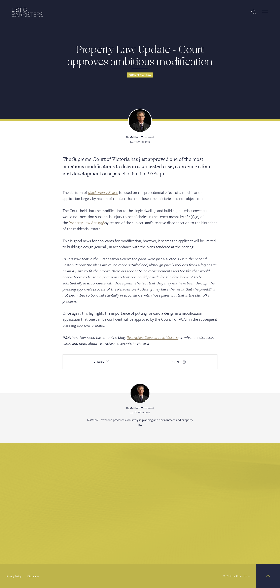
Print (179, 362)
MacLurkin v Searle (103, 192)
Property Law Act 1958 (87, 222)
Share (101, 362)
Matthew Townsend (142, 137)
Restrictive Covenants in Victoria (153, 337)
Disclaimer (33, 576)
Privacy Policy (13, 576)
